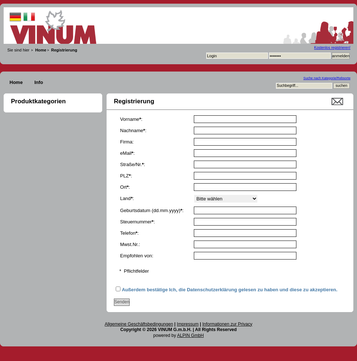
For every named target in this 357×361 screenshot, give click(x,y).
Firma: (127, 142)
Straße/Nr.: (132, 164)
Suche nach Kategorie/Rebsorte (326, 78)
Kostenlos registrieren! (332, 48)
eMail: (127, 153)
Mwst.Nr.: (130, 244)
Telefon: (129, 233)
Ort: (125, 187)
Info (38, 82)
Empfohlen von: (136, 255)
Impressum (188, 324)
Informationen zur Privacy (227, 324)
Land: (127, 198)
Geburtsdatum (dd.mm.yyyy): (152, 210)
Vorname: (131, 119)
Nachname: (133, 130)
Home (16, 82)
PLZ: (126, 175)
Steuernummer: (137, 221)
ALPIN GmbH (190, 335)
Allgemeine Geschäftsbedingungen (139, 324)
